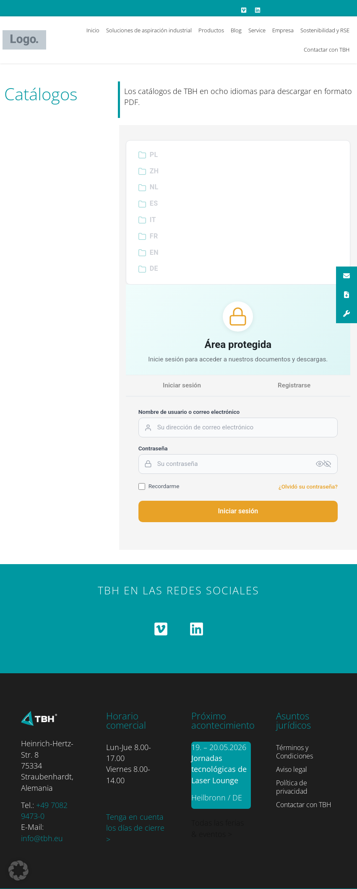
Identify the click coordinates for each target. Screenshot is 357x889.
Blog (236, 30)
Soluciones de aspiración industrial (149, 30)
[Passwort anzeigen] (323, 463)
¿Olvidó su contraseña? (308, 486)
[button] (18, 870)
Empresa (283, 30)
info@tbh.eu (42, 838)
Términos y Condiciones (294, 752)
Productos (211, 30)
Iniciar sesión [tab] (182, 385)
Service (257, 30)
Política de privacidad (291, 787)
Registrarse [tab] (294, 385)
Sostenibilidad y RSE (324, 30)
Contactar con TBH (326, 49)
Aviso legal (291, 769)
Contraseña (153, 449)
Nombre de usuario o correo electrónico (189, 412)
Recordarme (159, 486)
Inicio (92, 30)
